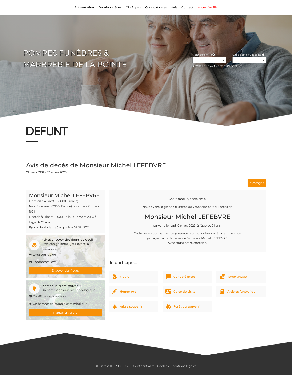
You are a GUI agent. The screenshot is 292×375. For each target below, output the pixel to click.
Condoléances (156, 7)
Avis (174, 7)
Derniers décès (109, 7)
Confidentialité (144, 366)
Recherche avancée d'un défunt (217, 66)
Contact (187, 7)
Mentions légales (184, 366)
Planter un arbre (65, 312)
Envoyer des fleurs (65, 270)
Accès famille (208, 7)
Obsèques (133, 7)
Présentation (84, 7)
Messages (257, 183)
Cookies (163, 366)
